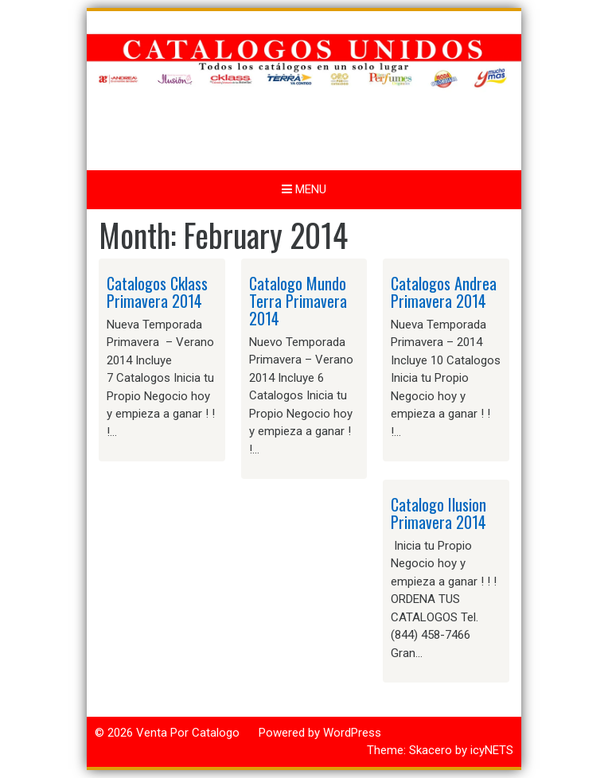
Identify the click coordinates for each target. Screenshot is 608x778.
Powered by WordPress (320, 732)
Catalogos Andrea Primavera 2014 (444, 292)
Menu (304, 189)
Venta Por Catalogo (188, 732)
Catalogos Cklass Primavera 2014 (157, 292)
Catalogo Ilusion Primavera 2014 (438, 513)
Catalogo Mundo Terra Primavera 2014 (298, 300)
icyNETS (491, 750)
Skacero (430, 750)
